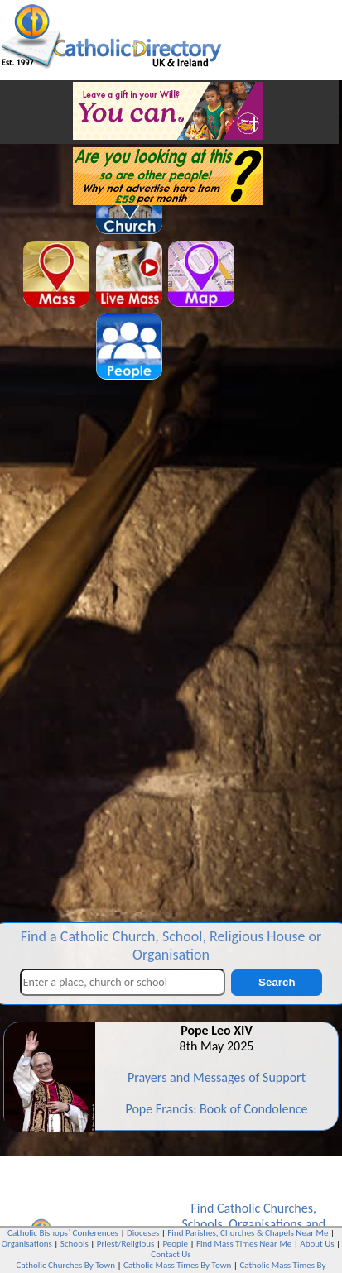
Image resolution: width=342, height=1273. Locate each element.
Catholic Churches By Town (66, 1265)
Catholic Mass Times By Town (177, 1265)
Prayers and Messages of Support (217, 1077)
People (175, 1243)
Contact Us (170, 1254)
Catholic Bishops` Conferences (62, 1233)
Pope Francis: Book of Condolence (216, 1109)
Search (276, 982)
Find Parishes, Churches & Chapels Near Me (247, 1233)
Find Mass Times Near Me (243, 1243)
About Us (317, 1243)
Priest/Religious (126, 1243)
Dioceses (143, 1233)
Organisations (265, 1224)
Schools (201, 1224)
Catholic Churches (265, 1208)
